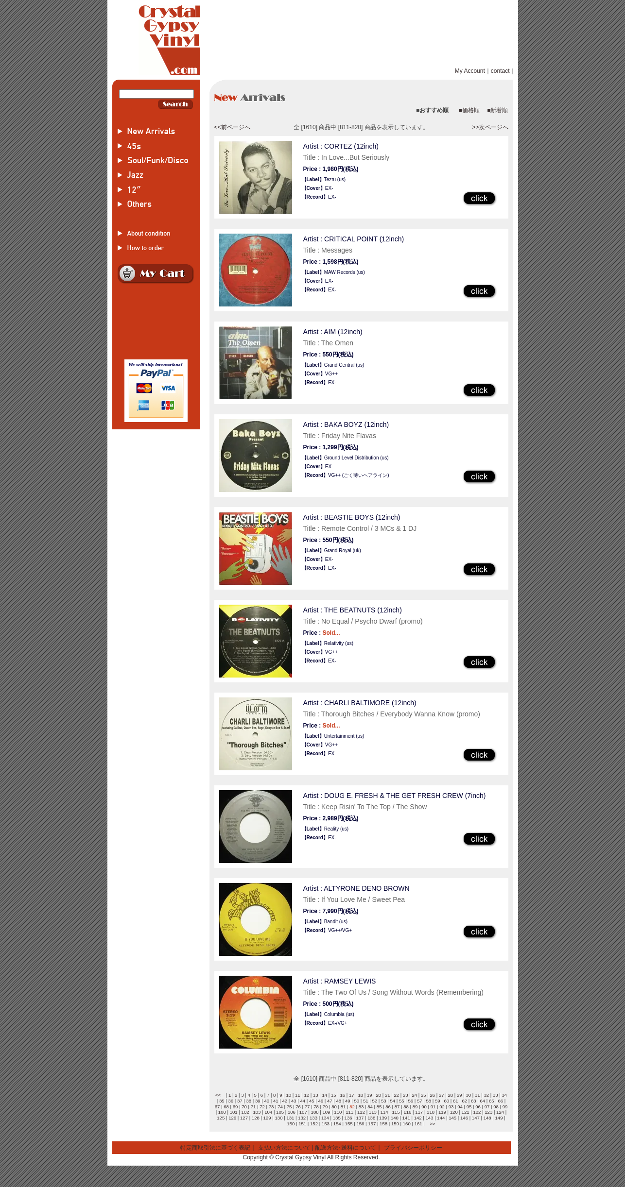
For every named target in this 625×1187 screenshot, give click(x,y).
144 (441, 1117)
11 (297, 1095)
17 (351, 1095)
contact (500, 71)
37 (240, 1100)
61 (455, 1100)
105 (280, 1112)
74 (280, 1106)
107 (303, 1112)
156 (360, 1123)
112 (361, 1112)
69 (235, 1106)
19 (369, 1095)
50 (356, 1100)
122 (477, 1112)
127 (244, 1117)
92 (442, 1106)
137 (360, 1117)
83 (361, 1106)
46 (320, 1100)
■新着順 (497, 110)
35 (222, 1100)
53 (383, 1100)
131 (290, 1117)
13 (315, 1095)
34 (504, 1095)
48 (338, 1100)
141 (406, 1117)
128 (256, 1117)
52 (374, 1100)
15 (333, 1095)
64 (482, 1100)
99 (505, 1106)
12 (306, 1095)
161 (418, 1123)
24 (414, 1095)
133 (313, 1117)
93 (451, 1106)
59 (437, 1100)
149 (499, 1117)
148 (487, 1117)
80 (334, 1106)
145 (452, 1117)
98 (496, 1106)
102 (245, 1112)
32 (486, 1095)
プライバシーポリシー (413, 1147)
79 (325, 1106)
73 (271, 1106)
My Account (470, 71)
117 (419, 1112)
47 (329, 1100)
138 (371, 1117)
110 (338, 1112)
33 (495, 1095)
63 (473, 1100)
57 (419, 1100)
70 (244, 1106)
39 (257, 1100)
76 (298, 1106)
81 (343, 1106)
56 (410, 1100)
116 (407, 1112)
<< (218, 1095)
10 (288, 1095)
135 (337, 1117)
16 (342, 1095)
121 (465, 1112)
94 (460, 1106)
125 (221, 1117)
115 (396, 1112)
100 (222, 1112)
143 (429, 1117)
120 (454, 1112)
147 (476, 1117)
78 (316, 1106)
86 (388, 1106)
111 (349, 1112)
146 (464, 1117)
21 (387, 1095)
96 (478, 1106)
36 (230, 1100)
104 (268, 1112)
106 (291, 1112)
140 (395, 1117)
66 (500, 1100)
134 (325, 1117)
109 (326, 1112)
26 (432, 1095)
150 (291, 1123)
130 (279, 1117)
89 (415, 1106)
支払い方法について (284, 1147)
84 (370, 1106)
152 (314, 1123)
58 (428, 1100)
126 (232, 1117)
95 (469, 1106)
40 (266, 1100)
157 (372, 1123)
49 (347, 1100)
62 (464, 1100)
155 (349, 1123)
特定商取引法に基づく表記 (215, 1147)
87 (397, 1106)
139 (383, 1117)
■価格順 (469, 110)
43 (293, 1100)
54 (392, 1100)
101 (234, 1112)
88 (406, 1106)
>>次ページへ (490, 127)
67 (217, 1106)
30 (468, 1095)
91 (433, 1106)
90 (424, 1106)
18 (360, 1095)
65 (491, 1100)
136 (348, 1117)
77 (307, 1106)
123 (488, 1112)
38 (248, 1100)
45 (311, 1100)
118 (430, 1112)
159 (395, 1123)
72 (262, 1106)
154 (337, 1123)
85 (379, 1106)
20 (378, 1095)
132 (302, 1117)
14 (324, 1095)
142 (418, 1117)
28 (450, 1095)
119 (442, 1112)
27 (441, 1095)
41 (275, 1100)
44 (302, 1100)
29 (459, 1095)
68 (226, 1106)
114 (384, 1112)
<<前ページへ (232, 127)
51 (365, 1100)
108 (315, 1112)
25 (423, 1095)
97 (487, 1106)
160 (407, 1123)
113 (373, 1112)
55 (401, 1100)
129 (267, 1117)
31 (477, 1095)
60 (446, 1100)
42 (284, 1100)
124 (500, 1112)
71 (253, 1106)
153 (326, 1123)
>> (432, 1123)
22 (396, 1095)
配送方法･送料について (345, 1147)
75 (289, 1106)
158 (383, 1123)
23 (405, 1095)
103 (256, 1112)
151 (302, 1123)
